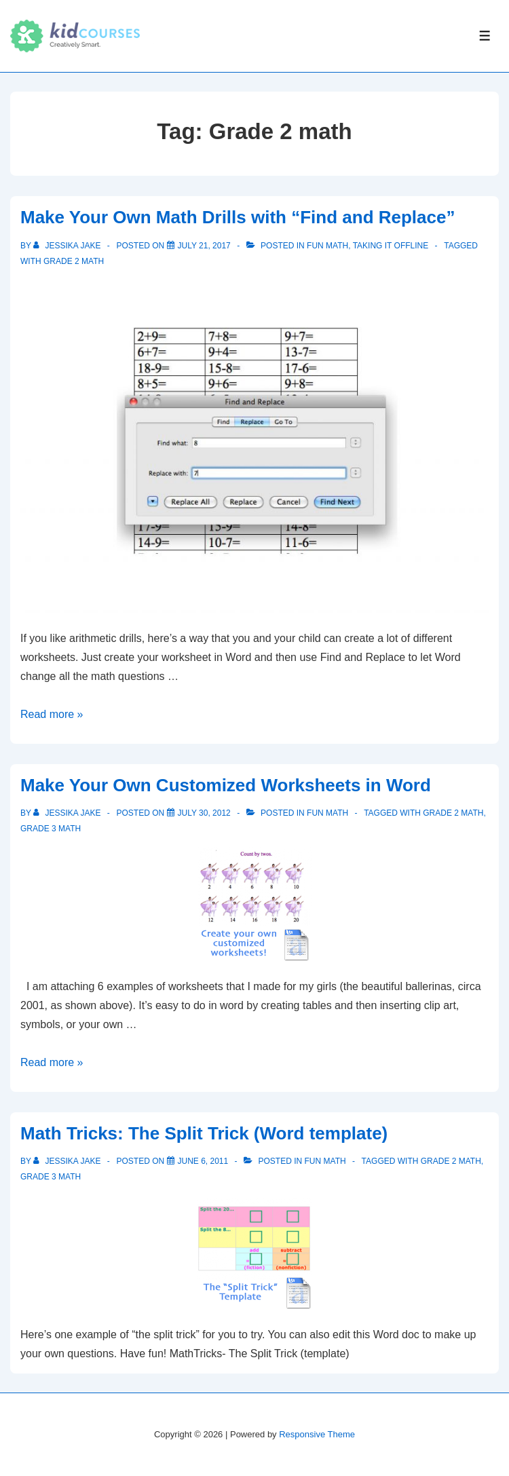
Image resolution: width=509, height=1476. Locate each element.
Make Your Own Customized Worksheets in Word (225, 785)
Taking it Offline (391, 245)
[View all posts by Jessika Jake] (68, 245)
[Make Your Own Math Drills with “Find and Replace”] (204, 245)
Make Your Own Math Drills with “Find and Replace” (237, 217)
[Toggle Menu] (485, 35)
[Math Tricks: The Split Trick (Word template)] (203, 1161)
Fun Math (327, 245)
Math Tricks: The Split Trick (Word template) (204, 1133)
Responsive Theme (317, 1434)
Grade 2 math (73, 261)
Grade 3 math (50, 828)
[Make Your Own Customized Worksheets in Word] (204, 813)
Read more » (51, 714)
